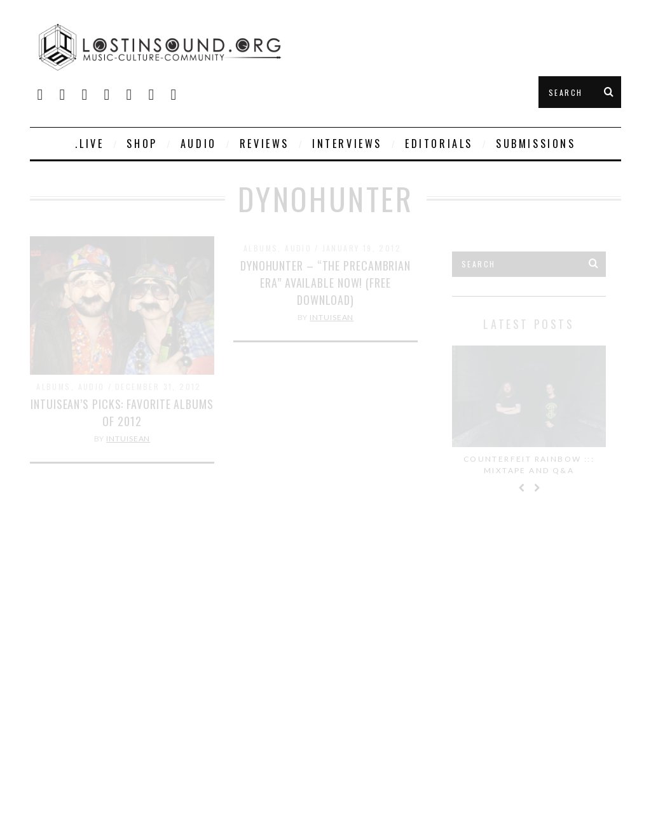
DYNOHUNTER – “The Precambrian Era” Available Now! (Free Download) (325, 282)
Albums (53, 386)
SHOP (142, 143)
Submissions (536, 143)
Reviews (264, 143)
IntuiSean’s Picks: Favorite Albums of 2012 (122, 412)
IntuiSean (128, 438)
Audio (199, 143)
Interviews (347, 143)
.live (89, 143)
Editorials (439, 143)
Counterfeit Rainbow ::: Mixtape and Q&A (528, 464)
